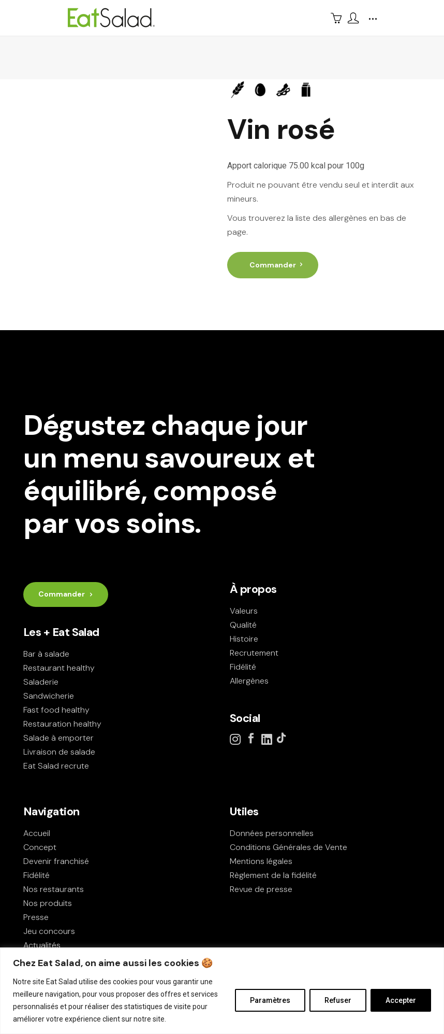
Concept (39, 847)
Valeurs (244, 610)
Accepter (401, 1000)
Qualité (243, 624)
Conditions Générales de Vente (288, 847)
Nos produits (47, 903)
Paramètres (270, 1000)
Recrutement (254, 652)
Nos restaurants (53, 889)
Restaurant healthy (59, 667)
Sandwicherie (48, 695)
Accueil (36, 833)
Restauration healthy (62, 723)
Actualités (42, 945)
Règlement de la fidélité (273, 875)
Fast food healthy (56, 709)
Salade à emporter (58, 737)
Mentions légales (261, 861)
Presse (36, 917)
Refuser (337, 1000)
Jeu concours (49, 931)
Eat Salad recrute (56, 765)
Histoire (244, 638)
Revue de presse (261, 889)
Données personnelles (272, 833)
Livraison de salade (59, 751)
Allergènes (249, 680)
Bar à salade (46, 653)
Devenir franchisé (56, 861)
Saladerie (40, 681)
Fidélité (243, 666)
